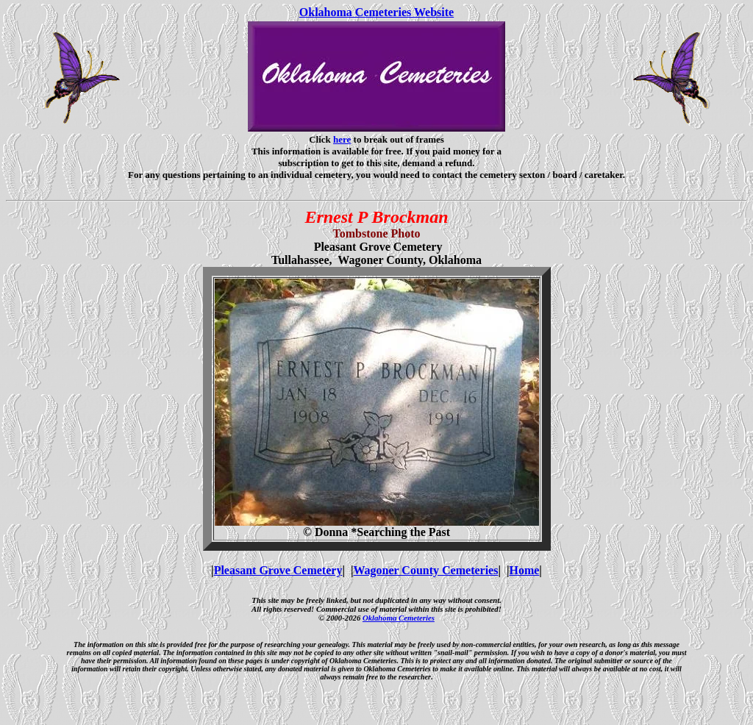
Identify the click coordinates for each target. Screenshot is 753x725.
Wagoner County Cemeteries (425, 570)
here (342, 139)
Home (524, 570)
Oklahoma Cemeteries (399, 617)
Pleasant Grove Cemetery (278, 570)
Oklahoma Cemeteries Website (376, 12)
